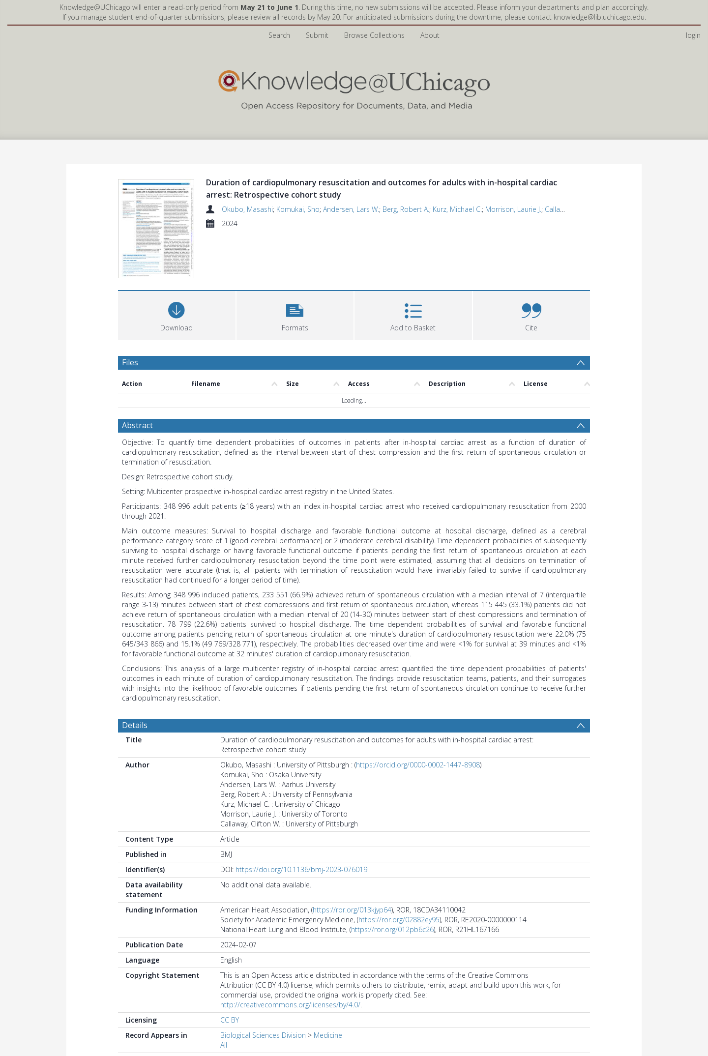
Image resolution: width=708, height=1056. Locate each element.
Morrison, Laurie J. (513, 209)
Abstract (137, 425)
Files (130, 362)
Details (135, 725)
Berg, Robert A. (406, 209)
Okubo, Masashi (247, 209)
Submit (317, 35)
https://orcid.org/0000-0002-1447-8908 (418, 764)
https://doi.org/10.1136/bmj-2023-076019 (301, 869)
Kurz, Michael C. (457, 209)
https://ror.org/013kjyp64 (352, 909)
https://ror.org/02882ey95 (399, 919)
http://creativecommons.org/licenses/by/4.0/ (290, 1004)
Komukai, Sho (298, 209)
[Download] (177, 314)
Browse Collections (374, 35)
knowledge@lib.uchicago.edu (599, 17)
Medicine (328, 1035)
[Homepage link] (354, 87)
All (223, 1045)
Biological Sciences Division (263, 1035)
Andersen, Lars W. (351, 209)
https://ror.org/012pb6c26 (392, 929)
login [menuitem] (693, 35)
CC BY (229, 1020)
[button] (295, 314)
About (430, 35)
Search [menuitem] (279, 35)
